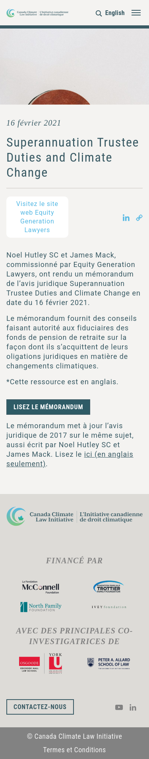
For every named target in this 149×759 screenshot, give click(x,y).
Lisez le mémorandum (48, 407)
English (115, 13)
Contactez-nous (40, 707)
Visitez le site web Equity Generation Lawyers (37, 217)
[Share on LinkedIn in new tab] (126, 217)
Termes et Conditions (74, 750)
